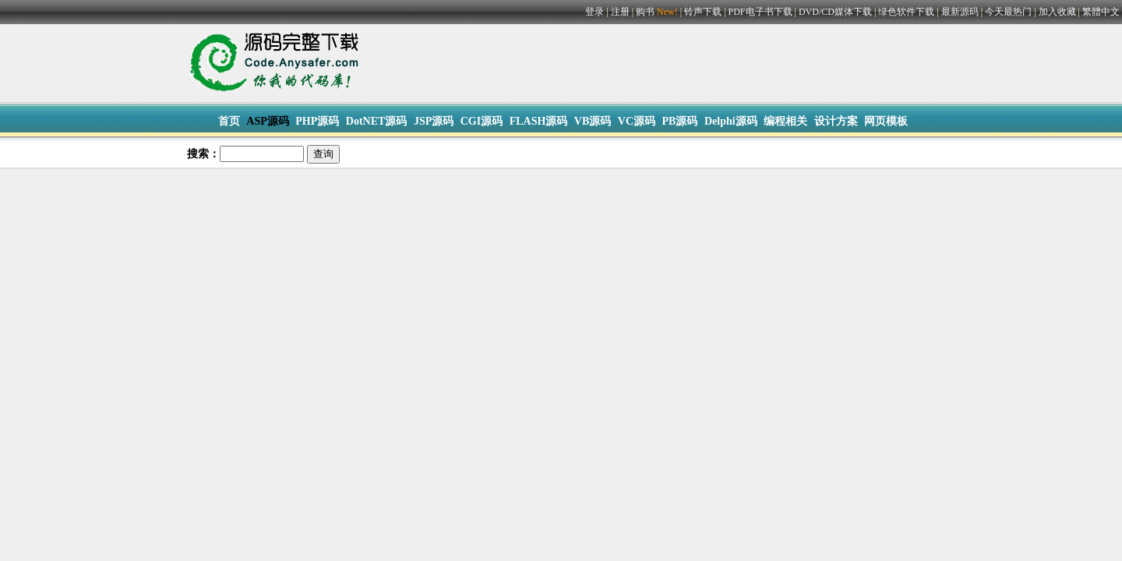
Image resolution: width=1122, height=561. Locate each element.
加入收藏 (1057, 11)
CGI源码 (481, 121)
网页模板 (886, 121)
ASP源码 (267, 121)
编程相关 (785, 121)
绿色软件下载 (906, 11)
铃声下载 (703, 11)
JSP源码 (433, 121)
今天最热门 (1008, 11)
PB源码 (680, 121)
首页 (229, 121)
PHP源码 (317, 121)
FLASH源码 (539, 121)
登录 (594, 11)
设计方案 (836, 121)
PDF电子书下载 (760, 11)
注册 (620, 11)
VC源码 (636, 121)
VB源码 (592, 121)
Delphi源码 (730, 121)
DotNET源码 (377, 121)
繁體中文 (1101, 11)
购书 (658, 11)
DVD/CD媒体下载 (835, 11)
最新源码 (960, 11)
